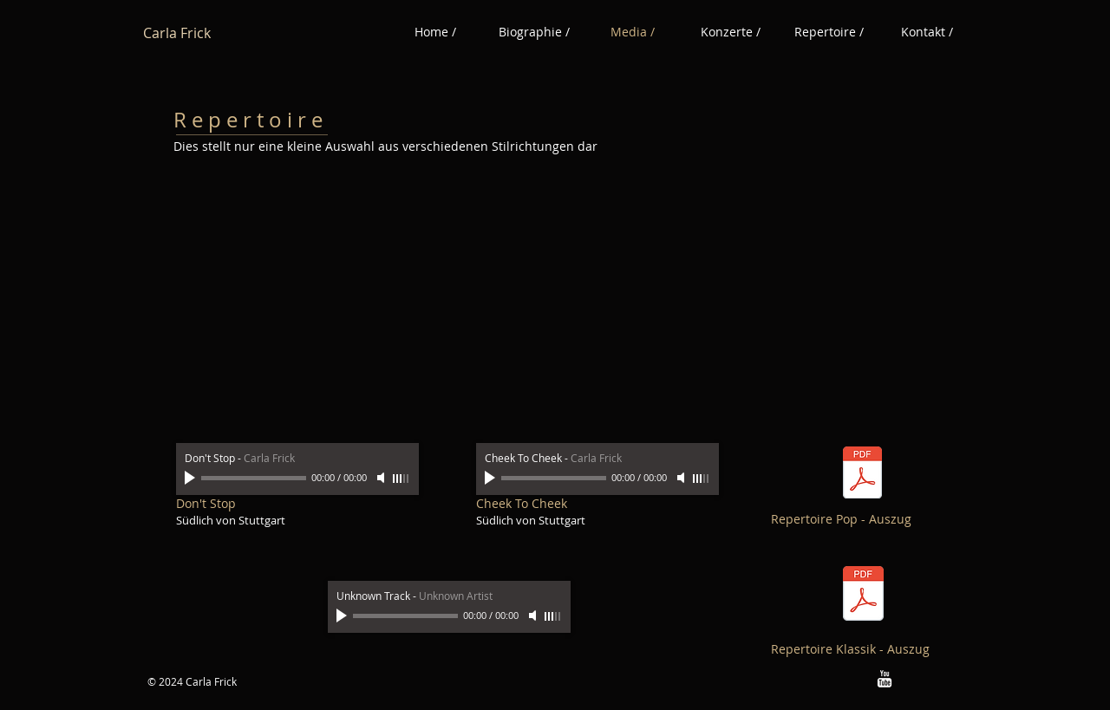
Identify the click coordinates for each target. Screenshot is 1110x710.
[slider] (401, 478)
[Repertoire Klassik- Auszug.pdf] (863, 596)
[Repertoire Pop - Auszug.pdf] (862, 475)
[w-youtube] (884, 678)
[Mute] (382, 477)
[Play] (192, 478)
